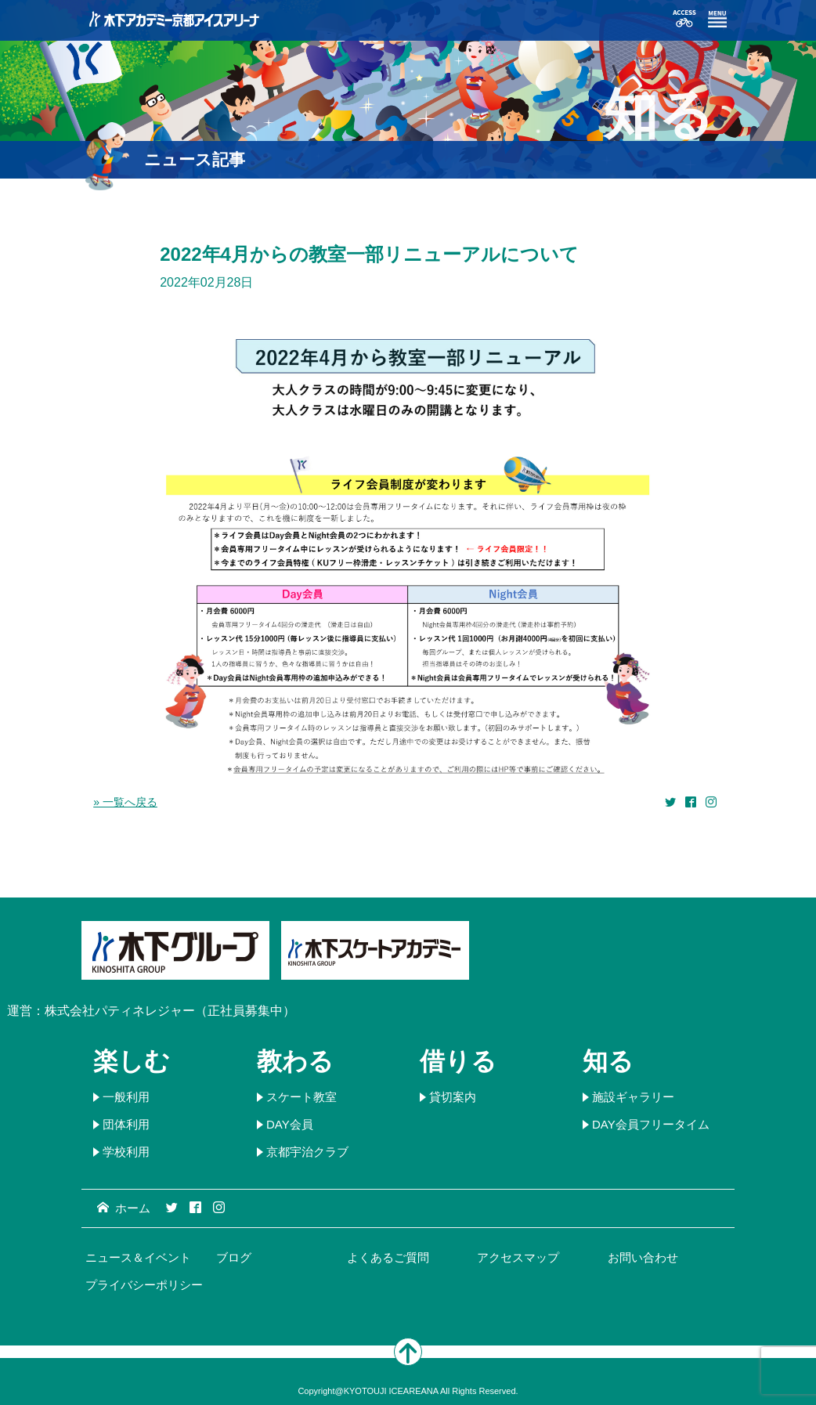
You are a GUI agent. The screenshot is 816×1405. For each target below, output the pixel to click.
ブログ (233, 1257)
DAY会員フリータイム (650, 1124)
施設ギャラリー (633, 1096)
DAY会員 (289, 1124)
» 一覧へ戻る (125, 802)
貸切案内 (452, 1096)
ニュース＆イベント (138, 1257)
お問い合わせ (643, 1257)
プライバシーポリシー (144, 1284)
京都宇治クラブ (307, 1151)
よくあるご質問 (388, 1257)
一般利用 (126, 1096)
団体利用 (126, 1124)
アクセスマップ (518, 1257)
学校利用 (126, 1151)
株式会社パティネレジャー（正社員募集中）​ (170, 1010)
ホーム (123, 1208)
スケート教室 (301, 1096)
